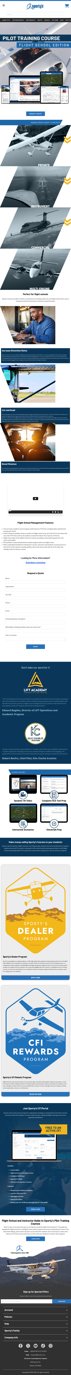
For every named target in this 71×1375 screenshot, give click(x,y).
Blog (61, 20)
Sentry (39, 20)
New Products (30, 20)
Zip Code (8, 595)
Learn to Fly (6, 20)
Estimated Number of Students (15, 619)
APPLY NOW (35, 978)
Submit (35, 647)
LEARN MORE (35, 1239)
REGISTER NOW (35, 1094)
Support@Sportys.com (38, 1355)
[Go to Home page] (35, 6)
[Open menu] (3, 5)
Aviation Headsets (18, 20)
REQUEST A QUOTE (35, 114)
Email (7, 611)
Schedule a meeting (35, 562)
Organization (9, 587)
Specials (47, 20)
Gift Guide (55, 20)
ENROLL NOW (35, 1209)
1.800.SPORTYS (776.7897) (38, 1351)
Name (7, 578)
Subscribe (61, 1301)
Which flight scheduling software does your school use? (23, 627)
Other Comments (11, 635)
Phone (7, 603)
